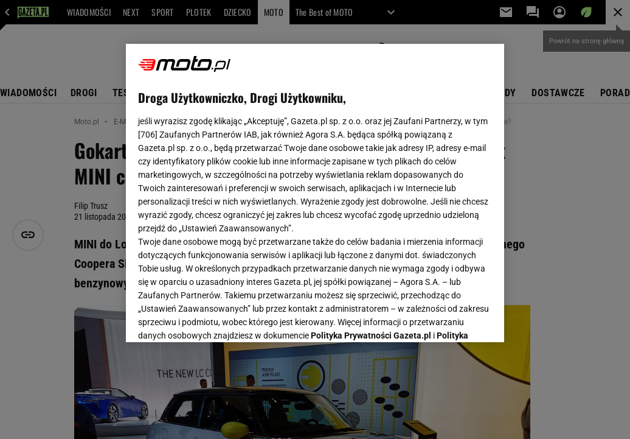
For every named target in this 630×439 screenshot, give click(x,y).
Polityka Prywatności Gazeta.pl (371, 181)
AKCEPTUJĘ (451, 318)
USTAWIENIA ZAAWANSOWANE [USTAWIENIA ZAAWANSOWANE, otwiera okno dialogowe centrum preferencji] (218, 318)
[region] (315, 193)
